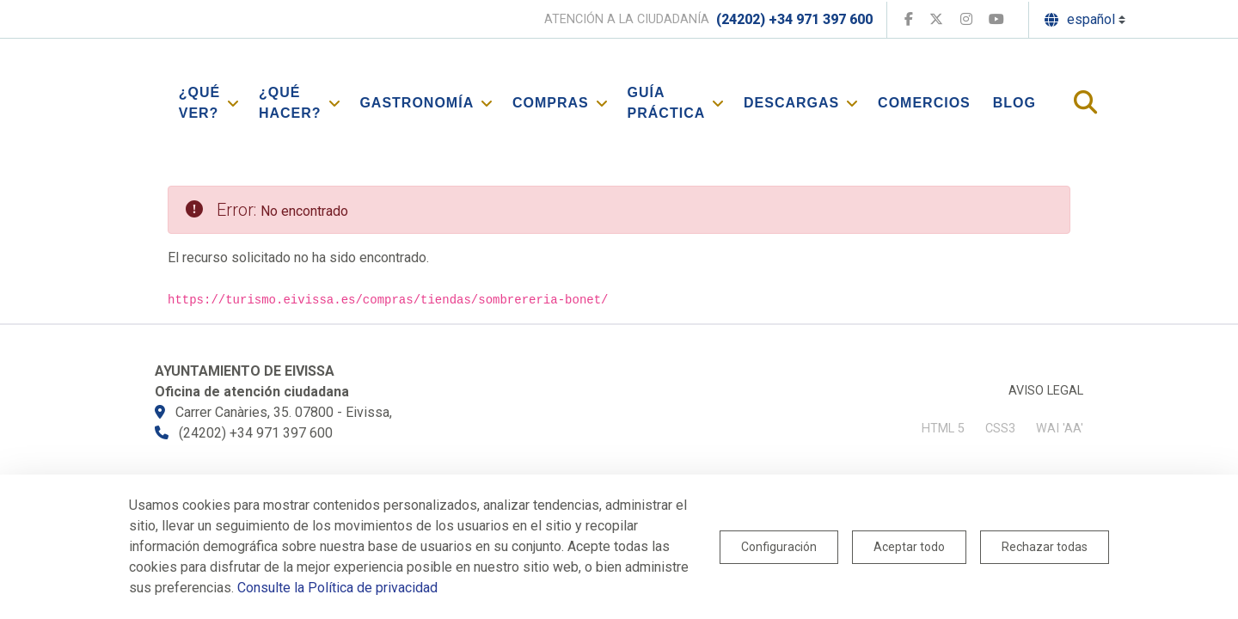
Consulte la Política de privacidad (337, 587)
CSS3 (1000, 428)
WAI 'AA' (1059, 428)
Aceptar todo (909, 547)
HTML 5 (943, 428)
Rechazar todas (1045, 547)
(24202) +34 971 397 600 (794, 19)
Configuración (779, 547)
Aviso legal (1045, 390)
